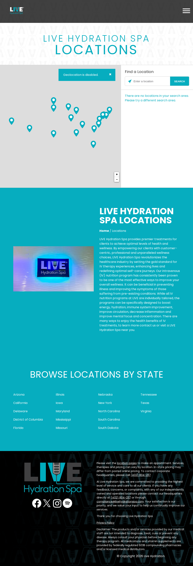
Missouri (61, 428)
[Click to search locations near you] (129, 81)
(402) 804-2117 (141, 475)
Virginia (146, 411)
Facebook (36, 503)
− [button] (117, 179)
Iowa (59, 403)
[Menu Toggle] (186, 11)
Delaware (20, 411)
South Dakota (108, 428)
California (20, 403)
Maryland (63, 411)
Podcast (67, 503)
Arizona (18, 394)
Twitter (47, 503)
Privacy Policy (105, 523)
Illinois (60, 394)
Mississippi (63, 419)
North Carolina (109, 411)
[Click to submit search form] (179, 81)
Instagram (57, 503)
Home (104, 231)
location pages (127, 463)
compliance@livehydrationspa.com (120, 501)
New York (105, 403)
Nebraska (105, 394)
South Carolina (109, 419)
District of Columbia (28, 419)
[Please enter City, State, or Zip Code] (157, 81)
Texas (145, 403)
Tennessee (149, 394)
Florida (18, 428)
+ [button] (117, 174)
